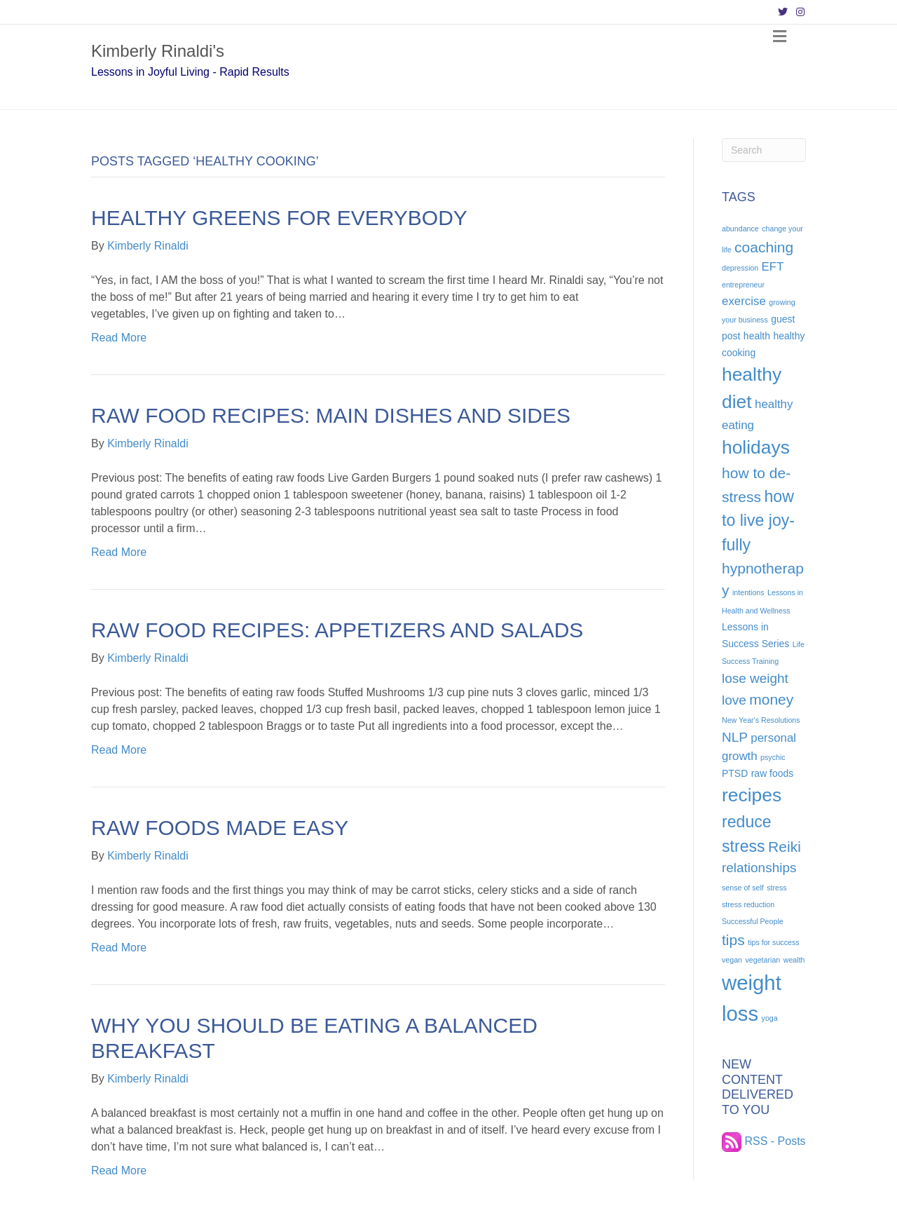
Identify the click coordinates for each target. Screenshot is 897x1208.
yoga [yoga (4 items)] (770, 1018)
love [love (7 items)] (734, 700)
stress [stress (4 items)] (776, 887)
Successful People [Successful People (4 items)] (752, 921)
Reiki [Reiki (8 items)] (784, 847)
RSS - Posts (764, 1141)
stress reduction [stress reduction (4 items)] (748, 904)
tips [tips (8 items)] (733, 940)
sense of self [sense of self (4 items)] (743, 887)
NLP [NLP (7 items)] (735, 737)
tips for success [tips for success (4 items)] (773, 942)
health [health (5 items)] (757, 335)
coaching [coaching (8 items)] (763, 247)
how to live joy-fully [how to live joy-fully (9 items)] (758, 520)
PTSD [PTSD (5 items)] (735, 773)
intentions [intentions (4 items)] (748, 592)
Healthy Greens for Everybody (279, 217)
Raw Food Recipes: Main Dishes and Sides (330, 415)
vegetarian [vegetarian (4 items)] (763, 960)
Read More (118, 338)
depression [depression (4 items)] (740, 268)
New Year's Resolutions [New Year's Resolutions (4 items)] (761, 720)
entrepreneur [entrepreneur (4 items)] (743, 284)
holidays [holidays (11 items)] (756, 447)
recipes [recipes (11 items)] (751, 795)
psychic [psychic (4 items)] (773, 757)
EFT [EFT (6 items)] (773, 266)
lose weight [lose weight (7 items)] (755, 678)
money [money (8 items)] (771, 699)
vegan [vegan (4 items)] (732, 960)
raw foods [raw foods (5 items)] (772, 773)
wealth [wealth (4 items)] (794, 960)
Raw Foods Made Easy (219, 827)
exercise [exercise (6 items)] (744, 301)
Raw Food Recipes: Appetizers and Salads (337, 630)
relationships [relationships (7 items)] (759, 867)
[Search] (764, 150)
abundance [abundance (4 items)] (740, 228)
